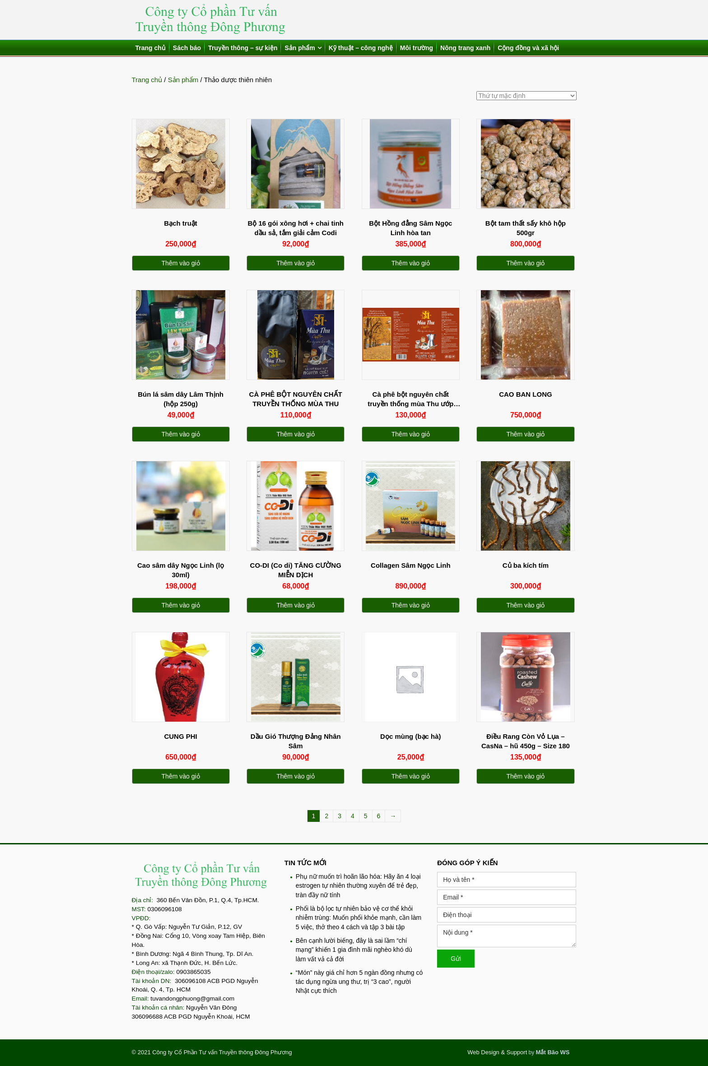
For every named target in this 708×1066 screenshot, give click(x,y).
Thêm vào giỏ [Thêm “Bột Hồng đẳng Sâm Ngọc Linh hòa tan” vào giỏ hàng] (410, 263)
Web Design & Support (497, 1052)
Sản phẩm (299, 47)
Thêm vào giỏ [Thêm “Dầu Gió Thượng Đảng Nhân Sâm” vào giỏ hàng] (295, 776)
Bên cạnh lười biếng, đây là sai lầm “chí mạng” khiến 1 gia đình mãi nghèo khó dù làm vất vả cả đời (354, 950)
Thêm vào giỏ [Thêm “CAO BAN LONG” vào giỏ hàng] (525, 434)
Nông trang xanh (465, 47)
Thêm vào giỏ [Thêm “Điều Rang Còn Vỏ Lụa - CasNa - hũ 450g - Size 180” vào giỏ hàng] (525, 776)
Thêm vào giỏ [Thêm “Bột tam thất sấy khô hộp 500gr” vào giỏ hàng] (525, 263)
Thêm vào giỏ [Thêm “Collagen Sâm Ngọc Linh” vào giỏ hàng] (410, 605)
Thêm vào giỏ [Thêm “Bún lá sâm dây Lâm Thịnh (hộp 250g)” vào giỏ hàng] (181, 434)
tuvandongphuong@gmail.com (192, 998)
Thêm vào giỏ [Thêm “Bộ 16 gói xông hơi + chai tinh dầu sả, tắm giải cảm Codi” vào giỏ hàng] (295, 263)
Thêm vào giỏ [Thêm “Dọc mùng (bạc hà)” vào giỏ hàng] (410, 776)
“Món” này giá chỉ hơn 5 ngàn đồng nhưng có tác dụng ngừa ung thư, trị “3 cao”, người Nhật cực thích (359, 982)
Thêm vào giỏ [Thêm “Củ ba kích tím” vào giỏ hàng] (525, 605)
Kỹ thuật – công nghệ (361, 47)
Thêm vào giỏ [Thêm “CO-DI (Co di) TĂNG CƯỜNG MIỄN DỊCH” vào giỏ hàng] (295, 605)
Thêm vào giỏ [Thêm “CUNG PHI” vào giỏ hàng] (181, 776)
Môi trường (416, 47)
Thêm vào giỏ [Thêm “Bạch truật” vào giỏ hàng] (181, 263)
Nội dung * (506, 936)
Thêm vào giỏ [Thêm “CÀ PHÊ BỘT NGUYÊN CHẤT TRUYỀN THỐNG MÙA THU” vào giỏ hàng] (295, 434)
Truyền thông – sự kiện (242, 47)
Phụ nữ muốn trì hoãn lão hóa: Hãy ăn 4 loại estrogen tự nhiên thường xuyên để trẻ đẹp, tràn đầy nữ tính (358, 886)
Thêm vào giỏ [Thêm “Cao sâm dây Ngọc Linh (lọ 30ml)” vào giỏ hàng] (181, 605)
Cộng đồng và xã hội (528, 47)
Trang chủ (150, 47)
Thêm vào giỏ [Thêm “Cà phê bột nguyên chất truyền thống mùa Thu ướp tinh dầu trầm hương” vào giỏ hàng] (410, 434)
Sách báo (187, 47)
